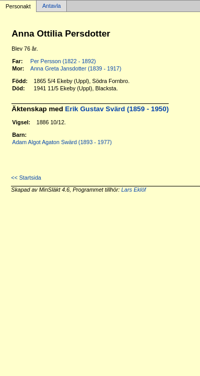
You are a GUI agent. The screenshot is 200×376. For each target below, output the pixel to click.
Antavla (51, 6)
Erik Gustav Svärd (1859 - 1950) (117, 109)
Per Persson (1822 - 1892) (63, 61)
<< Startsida (26, 177)
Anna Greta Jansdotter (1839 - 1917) (75, 68)
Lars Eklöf (133, 189)
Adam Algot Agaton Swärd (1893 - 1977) (62, 142)
